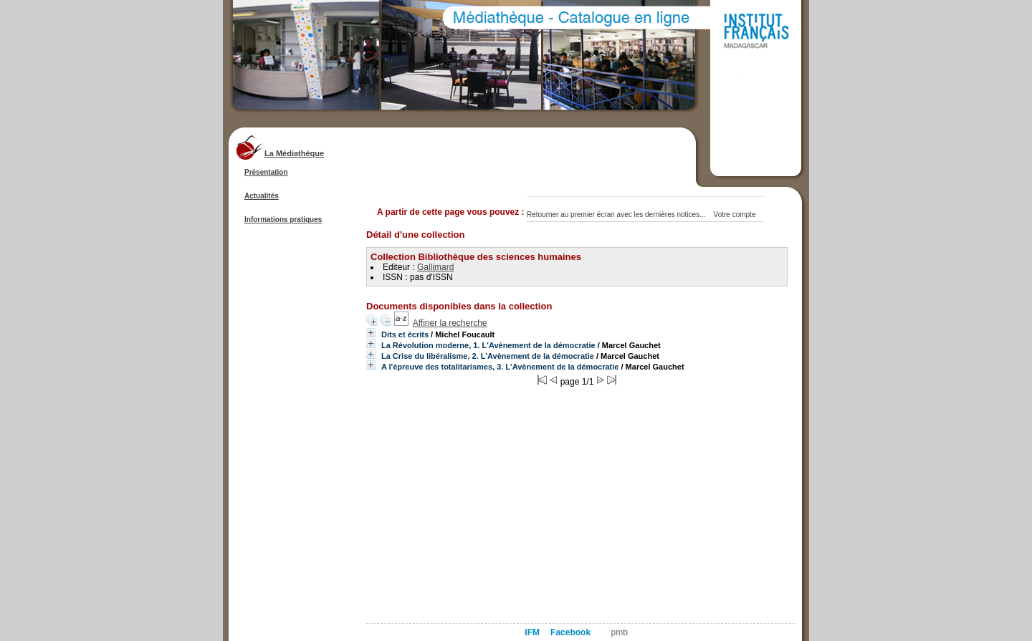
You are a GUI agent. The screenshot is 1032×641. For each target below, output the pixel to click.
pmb (619, 632)
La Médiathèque (294, 153)
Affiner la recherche (450, 323)
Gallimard (435, 267)
